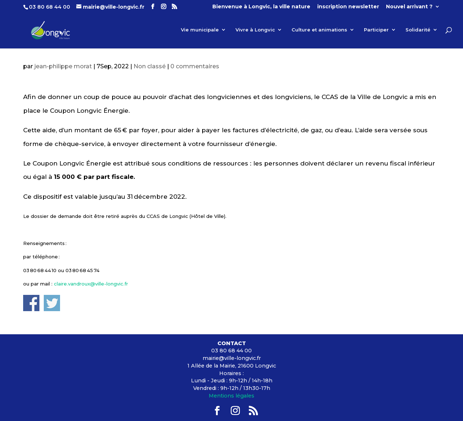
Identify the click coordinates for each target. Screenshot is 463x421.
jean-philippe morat (63, 66)
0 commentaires (194, 66)
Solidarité (417, 30)
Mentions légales (231, 395)
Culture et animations (319, 30)
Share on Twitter (52, 303)
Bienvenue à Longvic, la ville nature (261, 7)
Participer (376, 30)
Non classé (149, 66)
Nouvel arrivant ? (409, 7)
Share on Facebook (31, 303)
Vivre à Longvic (255, 30)
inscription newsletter (348, 7)
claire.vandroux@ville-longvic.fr (91, 284)
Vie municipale (200, 30)
